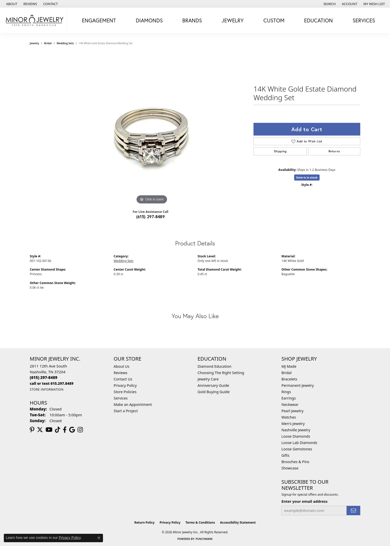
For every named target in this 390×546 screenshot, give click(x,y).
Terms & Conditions (200, 522)
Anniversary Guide (213, 385)
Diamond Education (214, 366)
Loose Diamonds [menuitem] (295, 436)
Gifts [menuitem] (285, 455)
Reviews (120, 372)
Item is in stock (307, 177)
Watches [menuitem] (288, 417)
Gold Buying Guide (214, 391)
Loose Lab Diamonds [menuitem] (299, 442)
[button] (329, 4)
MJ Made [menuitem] (288, 366)
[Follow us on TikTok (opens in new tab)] (57, 430)
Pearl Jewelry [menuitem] (292, 410)
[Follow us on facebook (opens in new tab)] (65, 430)
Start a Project (126, 410)
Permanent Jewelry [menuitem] (297, 385)
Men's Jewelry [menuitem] (293, 423)
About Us (121, 366)
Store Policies (125, 391)
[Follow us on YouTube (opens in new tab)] (49, 430)
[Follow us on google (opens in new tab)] (72, 430)
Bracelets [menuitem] (289, 379)
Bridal (48, 43)
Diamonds (149, 20)
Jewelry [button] (233, 20)
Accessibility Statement (238, 522)
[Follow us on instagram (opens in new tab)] (80, 430)
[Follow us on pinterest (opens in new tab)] (32, 430)
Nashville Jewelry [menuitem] (295, 429)
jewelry (34, 43)
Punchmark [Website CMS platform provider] (204, 539)
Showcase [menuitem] (289, 468)
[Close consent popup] (98, 537)
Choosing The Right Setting (221, 372)
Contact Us (123, 379)
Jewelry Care (208, 379)
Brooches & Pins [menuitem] (295, 461)
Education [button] (318, 20)
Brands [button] (192, 20)
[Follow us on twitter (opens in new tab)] (40, 430)
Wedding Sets (65, 43)
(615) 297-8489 (150, 216)
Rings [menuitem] (286, 391)
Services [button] (364, 20)
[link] (11, 4)
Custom (273, 20)
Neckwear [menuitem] (289, 404)
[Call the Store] (43, 377)
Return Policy (144, 522)
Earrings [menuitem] (288, 398)
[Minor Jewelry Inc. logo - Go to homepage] (35, 20)
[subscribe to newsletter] (353, 510)
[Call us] (51, 383)
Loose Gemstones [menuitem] (296, 449)
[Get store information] (47, 389)
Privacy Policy (125, 385)
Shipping (280, 151)
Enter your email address (304, 501)
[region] (152, 129)
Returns (334, 151)
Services (121, 398)
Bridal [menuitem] (286, 372)
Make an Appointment (133, 404)
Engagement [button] (99, 20)
